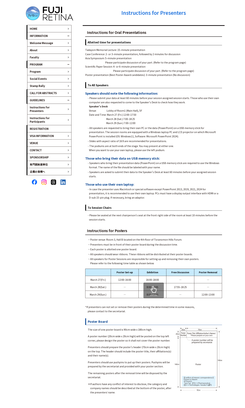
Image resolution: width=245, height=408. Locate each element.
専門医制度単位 (39, 164)
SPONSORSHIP (39, 157)
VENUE (34, 143)
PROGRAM (36, 64)
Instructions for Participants (40, 119)
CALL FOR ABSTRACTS (43, 93)
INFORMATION (39, 36)
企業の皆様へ (37, 171)
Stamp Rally (37, 86)
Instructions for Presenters (40, 109)
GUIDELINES (37, 100)
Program (35, 71)
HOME (33, 28)
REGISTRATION (39, 128)
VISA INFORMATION (42, 136)
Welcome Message (41, 43)
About (33, 50)
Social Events (38, 78)
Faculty (34, 57)
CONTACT (36, 150)
